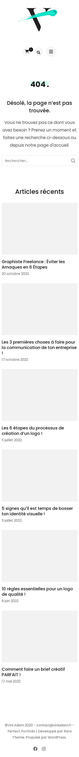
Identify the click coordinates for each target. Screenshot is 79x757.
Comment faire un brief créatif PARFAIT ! (33, 672)
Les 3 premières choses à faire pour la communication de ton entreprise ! (39, 347)
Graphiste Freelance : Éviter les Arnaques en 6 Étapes (33, 264)
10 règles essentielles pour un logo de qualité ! (37, 591)
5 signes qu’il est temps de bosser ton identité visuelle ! (37, 511)
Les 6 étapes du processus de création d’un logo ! (33, 430)
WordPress (57, 737)
